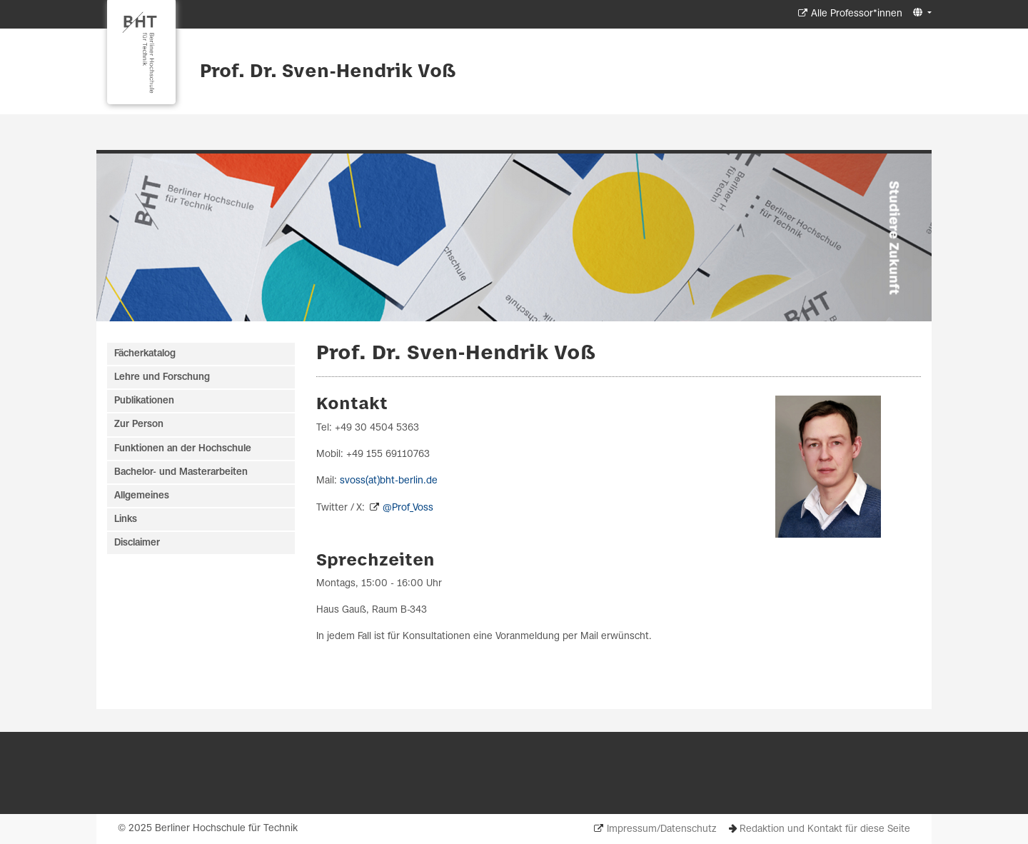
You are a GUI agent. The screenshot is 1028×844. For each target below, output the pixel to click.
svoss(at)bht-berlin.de (389, 481)
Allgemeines (141, 496)
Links (125, 519)
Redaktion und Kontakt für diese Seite (825, 829)
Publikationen (144, 401)
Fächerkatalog (145, 353)
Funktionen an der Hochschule (182, 448)
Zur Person (138, 424)
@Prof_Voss (408, 508)
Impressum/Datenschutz (661, 829)
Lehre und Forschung (162, 377)
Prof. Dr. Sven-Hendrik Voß (328, 72)
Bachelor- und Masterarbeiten (181, 472)
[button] (920, 13)
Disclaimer (137, 543)
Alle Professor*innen (856, 14)
